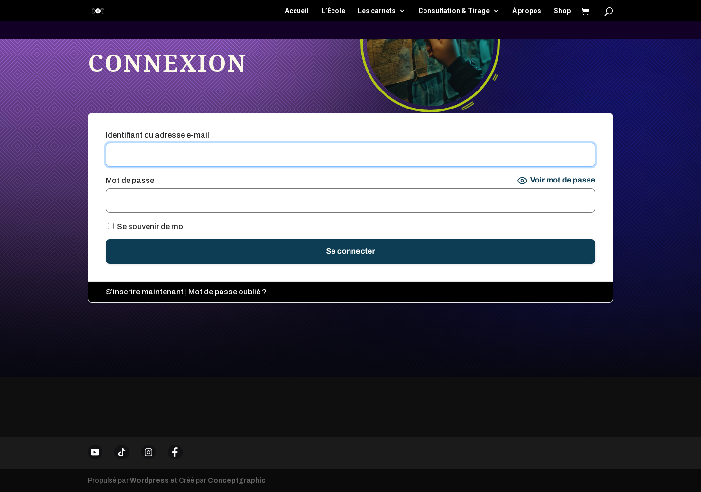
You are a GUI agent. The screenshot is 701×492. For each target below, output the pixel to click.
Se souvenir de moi (146, 226)
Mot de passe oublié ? (227, 292)
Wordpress (149, 480)
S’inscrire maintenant (145, 292)
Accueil (297, 11)
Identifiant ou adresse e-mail (157, 135)
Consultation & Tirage (454, 11)
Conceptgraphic (237, 480)
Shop (562, 11)
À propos (526, 11)
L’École (333, 11)
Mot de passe (130, 180)
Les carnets (377, 11)
